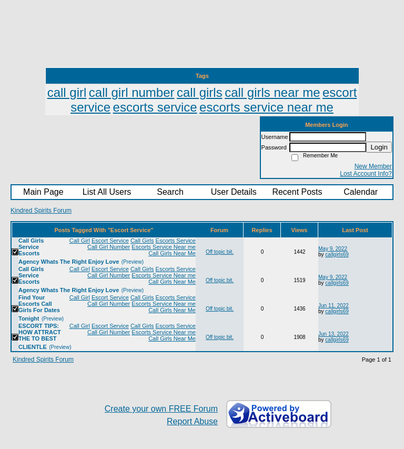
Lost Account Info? (366, 173)
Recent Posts (297, 191)
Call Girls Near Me (172, 253)
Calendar (361, 191)
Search (170, 191)
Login (379, 147)
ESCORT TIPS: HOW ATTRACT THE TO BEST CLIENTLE (39, 336)
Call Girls (142, 240)
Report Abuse (192, 421)
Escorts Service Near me (164, 247)
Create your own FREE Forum (161, 408)
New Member (373, 166)
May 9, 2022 (332, 249)
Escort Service (110, 240)
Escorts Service (176, 240)
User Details (234, 191)
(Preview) (133, 262)
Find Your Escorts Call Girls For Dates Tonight (39, 308)
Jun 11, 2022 (333, 305)
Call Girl (79, 240)
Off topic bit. (220, 252)
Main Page (43, 191)
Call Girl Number (108, 247)
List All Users (107, 191)
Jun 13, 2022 (333, 334)
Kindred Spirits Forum (41, 210)
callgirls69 (336, 254)
